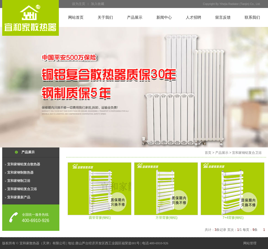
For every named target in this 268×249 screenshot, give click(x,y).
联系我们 (252, 17)
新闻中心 (164, 17)
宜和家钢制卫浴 (17, 181)
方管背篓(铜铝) (167, 218)
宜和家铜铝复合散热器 (22, 164)
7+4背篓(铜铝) (233, 218)
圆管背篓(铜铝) (100, 218)
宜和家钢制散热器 (19, 172)
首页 (208, 153)
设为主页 (78, 4)
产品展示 (134, 17)
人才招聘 (193, 17)
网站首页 (76, 17)
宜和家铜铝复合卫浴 (21, 189)
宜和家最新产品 (17, 197)
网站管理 (249, 243)
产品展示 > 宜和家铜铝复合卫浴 (238, 153)
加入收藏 (97, 4)
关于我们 (105, 17)
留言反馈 (223, 17)
